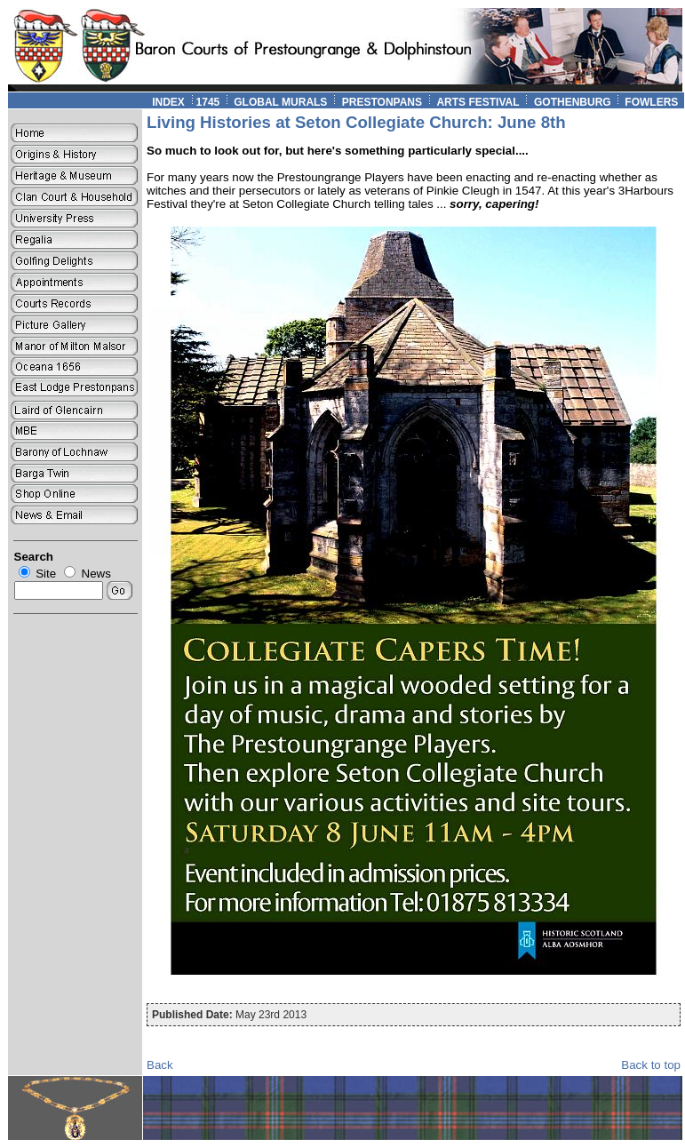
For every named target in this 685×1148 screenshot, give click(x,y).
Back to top (651, 1065)
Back (160, 1065)
